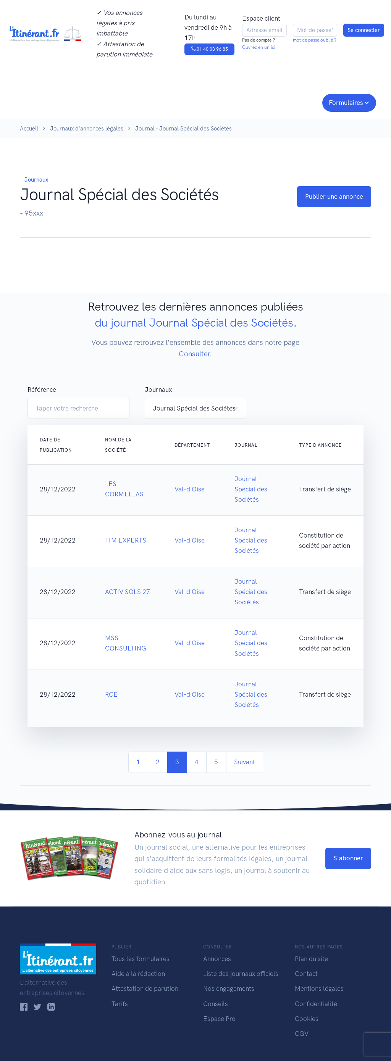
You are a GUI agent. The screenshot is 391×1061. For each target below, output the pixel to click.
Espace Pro (219, 1018)
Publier (34, 102)
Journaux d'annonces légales (86, 128)
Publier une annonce (334, 196)
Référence (41, 389)
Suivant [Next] (244, 762)
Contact (306, 973)
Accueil (29, 128)
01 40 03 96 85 (209, 49)
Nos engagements (194, 102)
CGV (302, 1033)
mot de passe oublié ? (314, 40)
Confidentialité (316, 1004)
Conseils (250, 102)
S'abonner (348, 858)
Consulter (83, 102)
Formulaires (346, 102)
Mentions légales (319, 988)
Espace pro (297, 102)
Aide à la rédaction (138, 973)
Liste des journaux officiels (240, 973)
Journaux (130, 102)
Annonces (217, 959)
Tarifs (119, 1004)
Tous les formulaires (140, 959)
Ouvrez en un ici (258, 47)
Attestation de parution (144, 988)
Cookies (306, 1018)
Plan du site (311, 959)
